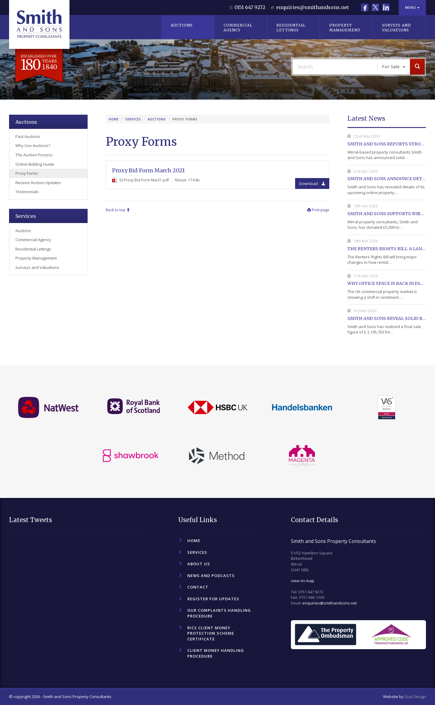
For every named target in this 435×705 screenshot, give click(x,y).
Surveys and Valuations (396, 27)
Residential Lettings (291, 27)
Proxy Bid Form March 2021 (148, 170)
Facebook (365, 7)
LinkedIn (386, 7)
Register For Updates (213, 598)
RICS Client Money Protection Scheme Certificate (210, 633)
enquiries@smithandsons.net (312, 7)
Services (133, 119)
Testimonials (27, 191)
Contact (197, 587)
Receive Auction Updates (38, 182)
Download (312, 183)
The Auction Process (34, 155)
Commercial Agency (238, 27)
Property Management (345, 27)
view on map (302, 580)
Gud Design (415, 696)
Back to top (118, 209)
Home (114, 119)
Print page (318, 209)
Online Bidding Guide (34, 164)
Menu (412, 7)
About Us (198, 563)
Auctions (182, 25)
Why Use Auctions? (32, 145)
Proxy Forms (26, 173)
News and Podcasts (211, 575)
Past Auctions (27, 136)
